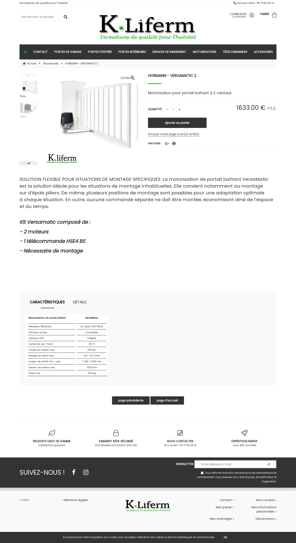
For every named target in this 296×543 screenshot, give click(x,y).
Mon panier (224, 507)
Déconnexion (265, 519)
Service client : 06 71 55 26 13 (254, 3)
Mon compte (265, 500)
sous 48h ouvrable (244, 438)
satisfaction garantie (52, 438)
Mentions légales (76, 500)
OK (225, 537)
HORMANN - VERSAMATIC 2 (172, 75)
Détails (80, 302)
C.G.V (25, 500)
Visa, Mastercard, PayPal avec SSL (116, 438)
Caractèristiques (47, 302)
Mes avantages (221, 519)
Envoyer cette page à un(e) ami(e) (173, 134)
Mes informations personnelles (263, 509)
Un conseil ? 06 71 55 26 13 (180, 438)
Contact (226, 500)
